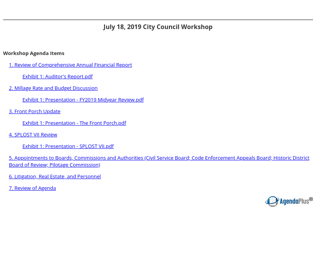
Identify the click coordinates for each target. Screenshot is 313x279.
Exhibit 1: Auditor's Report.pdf (57, 76)
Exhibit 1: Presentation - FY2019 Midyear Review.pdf (83, 99)
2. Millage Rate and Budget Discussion (53, 87)
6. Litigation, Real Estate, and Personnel (55, 176)
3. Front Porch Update (34, 111)
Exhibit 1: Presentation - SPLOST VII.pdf (68, 146)
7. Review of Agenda (32, 187)
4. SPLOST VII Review (33, 134)
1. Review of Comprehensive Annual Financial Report (70, 64)
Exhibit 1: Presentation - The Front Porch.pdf (74, 122)
